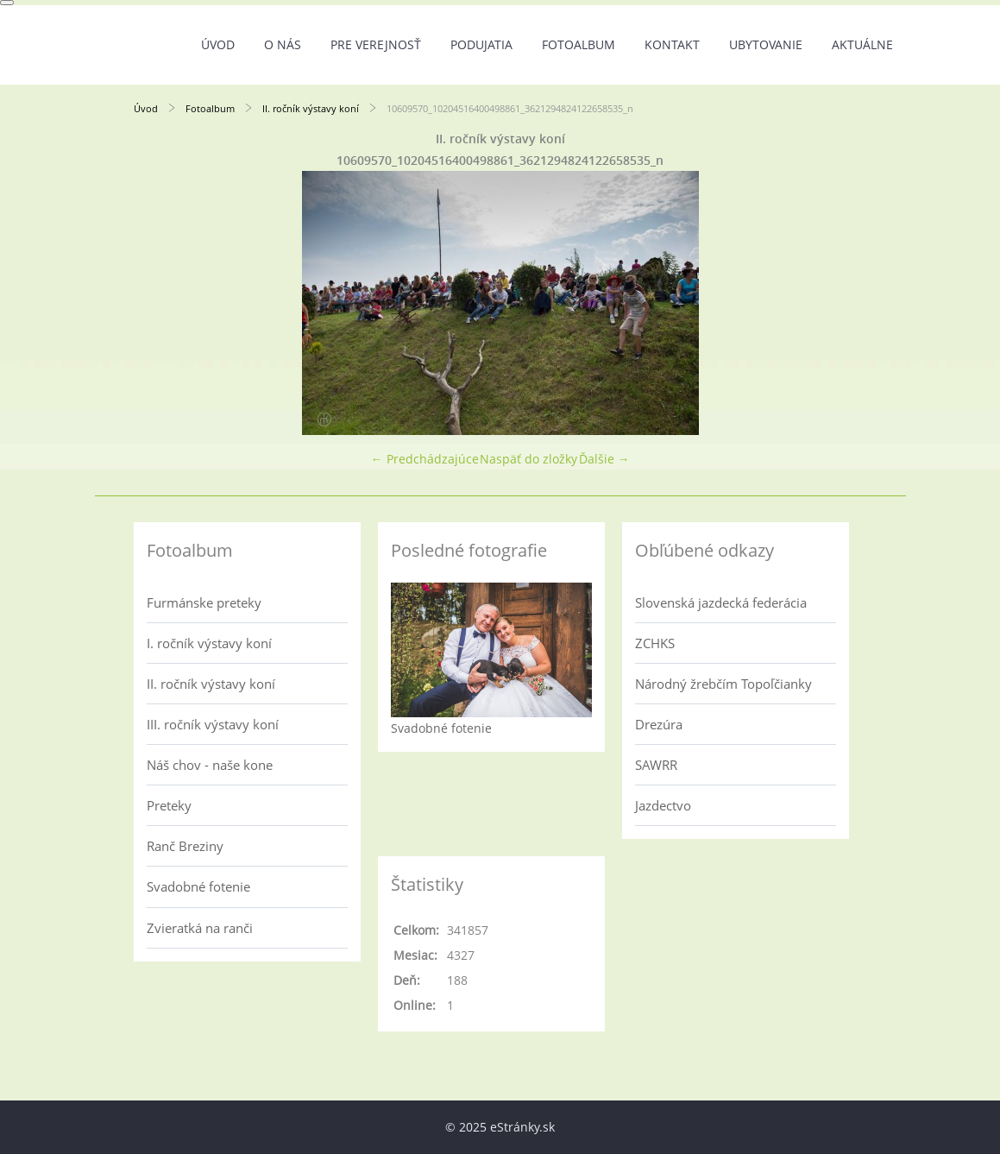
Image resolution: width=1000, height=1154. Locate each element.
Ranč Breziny (185, 845)
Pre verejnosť (375, 44)
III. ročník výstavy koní (213, 724)
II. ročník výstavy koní (312, 108)
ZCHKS (655, 643)
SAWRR (656, 764)
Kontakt (672, 44)
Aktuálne (862, 44)
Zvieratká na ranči (200, 927)
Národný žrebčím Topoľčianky (723, 683)
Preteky (169, 805)
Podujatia (481, 44)
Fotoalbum (578, 44)
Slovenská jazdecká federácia (721, 602)
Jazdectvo (663, 805)
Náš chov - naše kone (210, 764)
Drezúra (658, 724)
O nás (282, 44)
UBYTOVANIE (765, 44)
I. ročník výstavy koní (209, 643)
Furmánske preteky (204, 602)
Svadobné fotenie (198, 886)
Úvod (218, 44)
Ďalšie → (604, 459)
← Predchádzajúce (425, 459)
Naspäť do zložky (528, 459)
